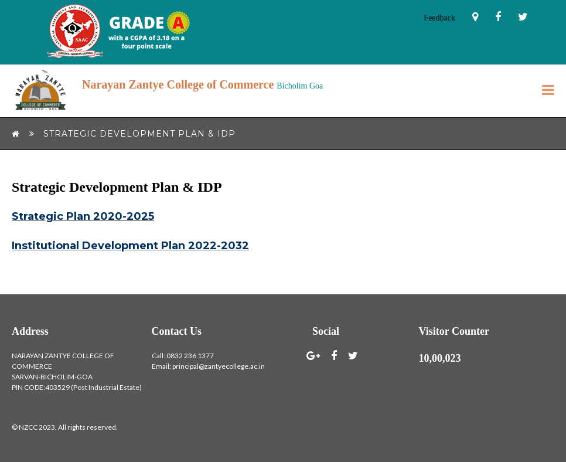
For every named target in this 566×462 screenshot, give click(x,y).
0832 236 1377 (190, 355)
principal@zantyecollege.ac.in (218, 366)
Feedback (439, 17)
